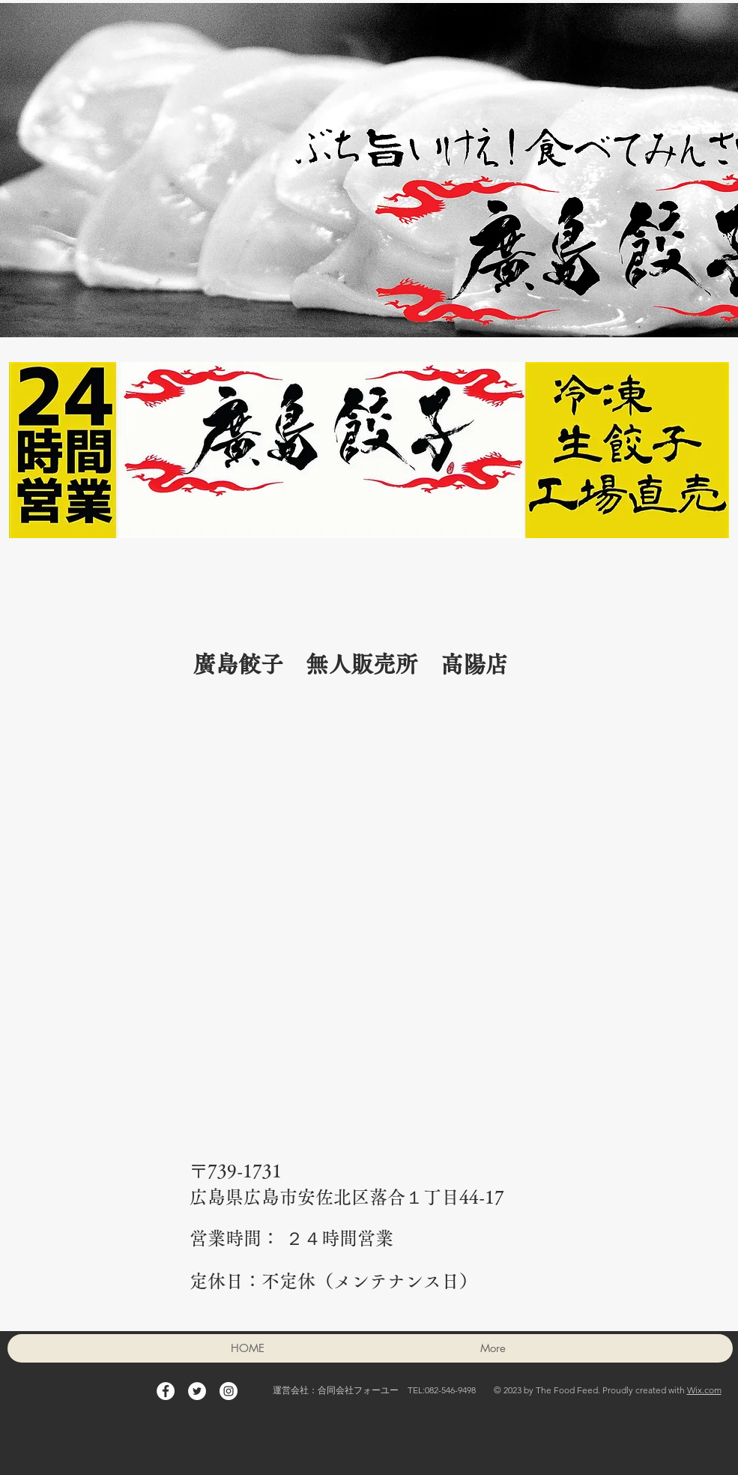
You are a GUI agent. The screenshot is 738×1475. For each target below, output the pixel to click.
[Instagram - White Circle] (229, 1391)
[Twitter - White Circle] (197, 1391)
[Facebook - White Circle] (166, 1391)
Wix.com (704, 1390)
